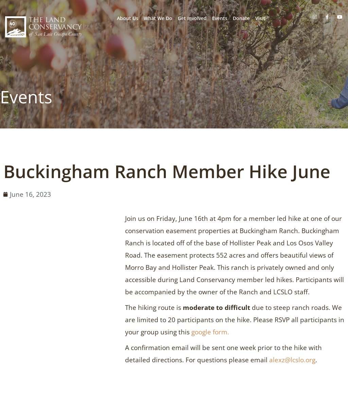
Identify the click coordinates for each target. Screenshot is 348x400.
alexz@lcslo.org (292, 359)
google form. (210, 332)
